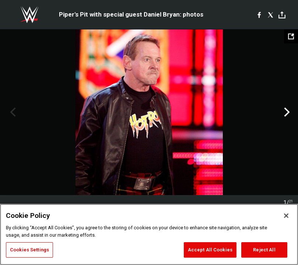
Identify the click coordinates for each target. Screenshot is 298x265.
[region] (149, 234)
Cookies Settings (29, 249)
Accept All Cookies (210, 249)
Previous (12, 112)
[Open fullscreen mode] (291, 36)
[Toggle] (282, 14)
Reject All (264, 249)
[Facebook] (259, 14)
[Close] (286, 216)
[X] (270, 14)
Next (286, 112)
